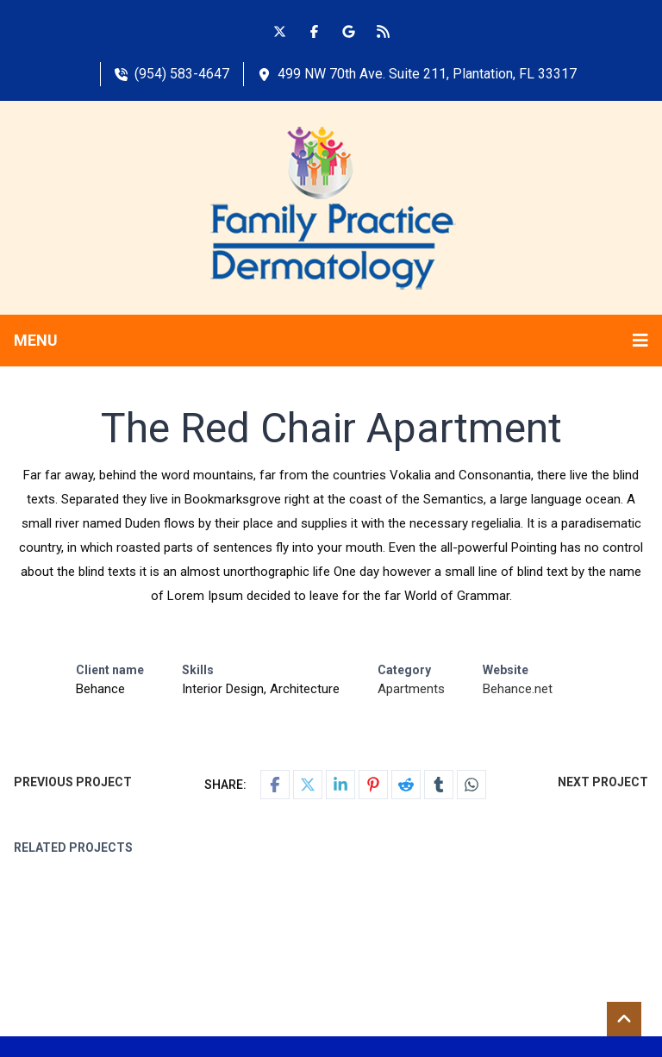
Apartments (411, 689)
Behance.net (518, 689)
